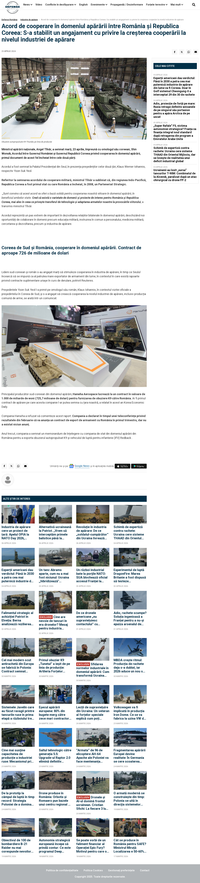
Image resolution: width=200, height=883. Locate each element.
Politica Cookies (93, 870)
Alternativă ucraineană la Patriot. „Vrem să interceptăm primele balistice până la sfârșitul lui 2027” (55, 532)
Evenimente (98, 4)
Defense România (9, 20)
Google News (82, 465)
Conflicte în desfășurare (59, 4)
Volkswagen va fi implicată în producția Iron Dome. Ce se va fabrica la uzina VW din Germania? (130, 712)
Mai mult (177, 4)
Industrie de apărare (29, 20)
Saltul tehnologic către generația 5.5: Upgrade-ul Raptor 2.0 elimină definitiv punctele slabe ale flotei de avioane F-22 (55, 755)
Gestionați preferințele (121, 870)
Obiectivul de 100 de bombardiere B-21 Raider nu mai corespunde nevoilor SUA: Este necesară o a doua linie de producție (17, 845)
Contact (144, 870)
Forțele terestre (155, 4)
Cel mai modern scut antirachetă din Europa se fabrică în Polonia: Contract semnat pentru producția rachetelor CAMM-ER (18, 665)
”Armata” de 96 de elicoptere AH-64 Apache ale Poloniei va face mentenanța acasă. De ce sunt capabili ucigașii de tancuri (92, 755)
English (83, 4)
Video (38, 4)
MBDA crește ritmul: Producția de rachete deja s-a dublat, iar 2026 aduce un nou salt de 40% (130, 665)
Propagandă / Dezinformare (126, 4)
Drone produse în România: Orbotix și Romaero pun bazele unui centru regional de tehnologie (55, 798)
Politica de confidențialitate (62, 870)
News (26, 4)
